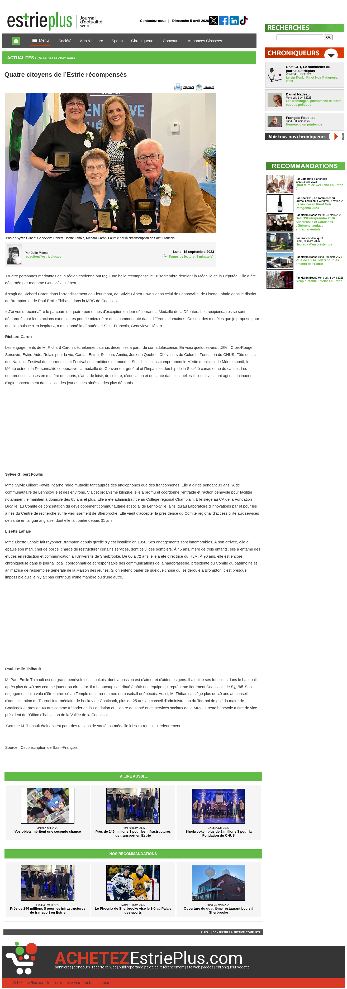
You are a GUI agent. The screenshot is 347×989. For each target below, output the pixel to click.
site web (193, 967)
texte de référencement (164, 967)
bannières (63, 967)
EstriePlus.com (33, 983)
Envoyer (208, 87)
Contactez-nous (153, 21)
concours (82, 967)
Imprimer (188, 87)
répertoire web (104, 967)
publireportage (131, 967)
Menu (40, 40)
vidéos (207, 967)
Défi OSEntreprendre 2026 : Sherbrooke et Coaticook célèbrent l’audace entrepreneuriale (316, 223)
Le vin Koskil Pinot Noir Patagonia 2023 (313, 206)
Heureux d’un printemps (304, 124)
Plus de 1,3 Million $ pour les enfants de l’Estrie (317, 262)
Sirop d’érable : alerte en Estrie (319, 281)
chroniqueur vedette (233, 967)
